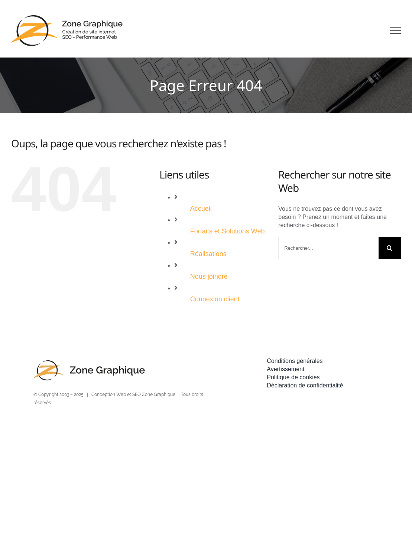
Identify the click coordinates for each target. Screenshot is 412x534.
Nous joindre (209, 276)
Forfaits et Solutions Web (227, 231)
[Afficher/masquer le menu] (395, 30)
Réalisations (208, 254)
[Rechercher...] (328, 248)
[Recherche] (390, 248)
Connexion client (215, 299)
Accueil (201, 208)
